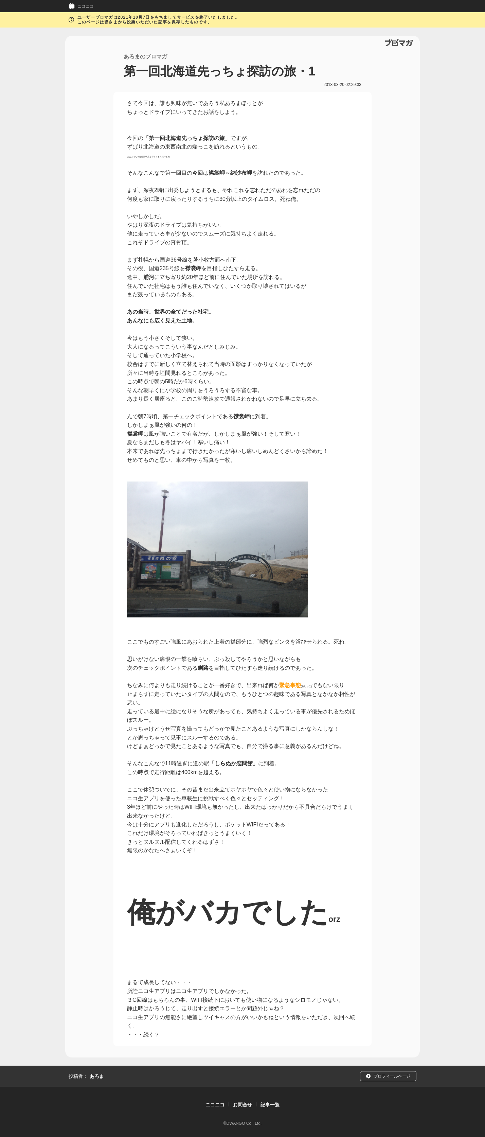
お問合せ (242, 1104)
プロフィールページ (392, 1076)
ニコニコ (85, 6)
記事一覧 (270, 1104)
